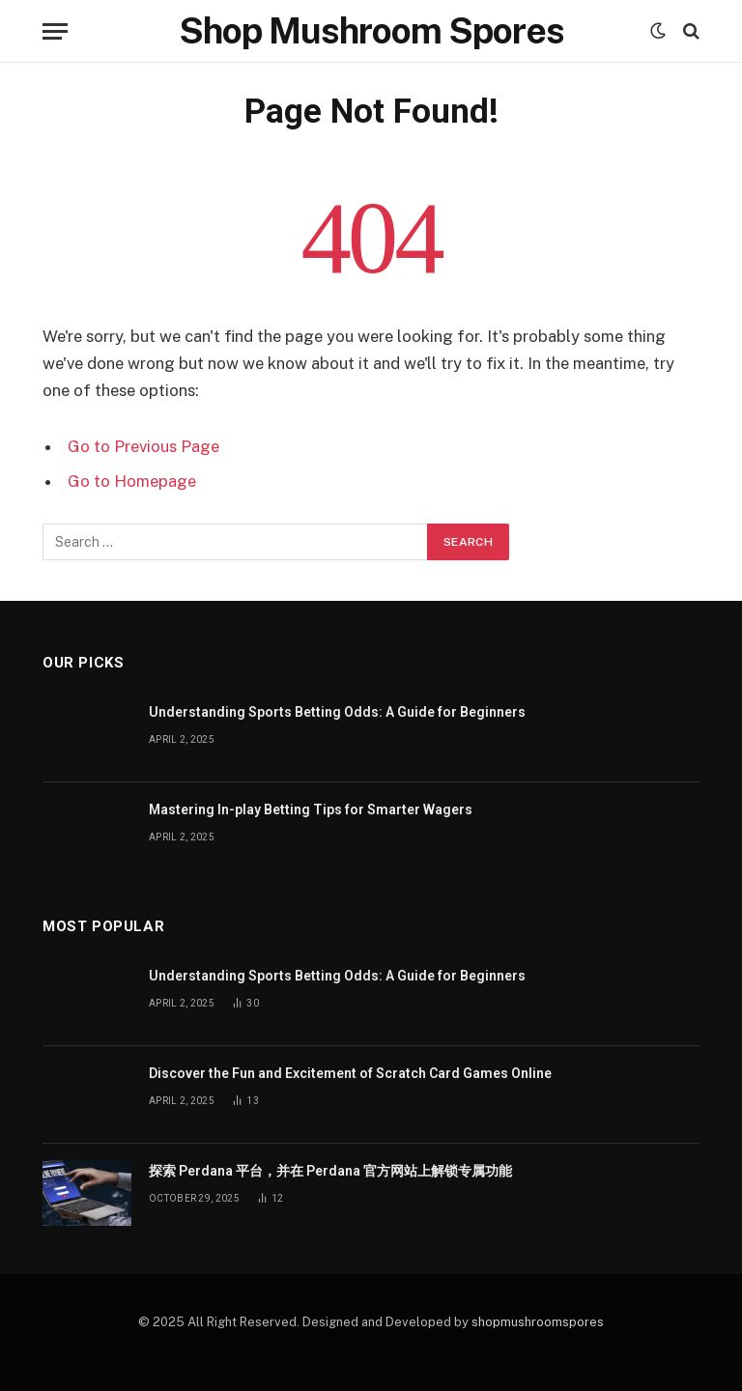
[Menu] (55, 31)
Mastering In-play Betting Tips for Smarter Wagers (310, 809)
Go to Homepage (132, 481)
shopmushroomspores (537, 1322)
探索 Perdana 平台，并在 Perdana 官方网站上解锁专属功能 (330, 1170)
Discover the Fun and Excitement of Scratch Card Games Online (350, 1073)
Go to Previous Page (143, 446)
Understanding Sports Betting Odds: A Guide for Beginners (337, 712)
